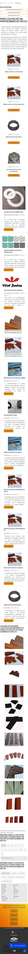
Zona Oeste (21, 873)
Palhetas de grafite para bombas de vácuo (14, 9)
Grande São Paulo (20, 877)
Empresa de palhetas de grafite (14, 12)
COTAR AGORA (13, 77)
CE (16, 849)
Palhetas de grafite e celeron (14, 15)
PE (9, 849)
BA (12, 849)
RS (5, 849)
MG (12, 845)
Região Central (5, 873)
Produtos (14, 919)
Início (14, 911)
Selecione (3, 845)
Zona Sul (4, 877)
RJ (8, 845)
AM (25, 849)
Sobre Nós (14, 915)
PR (22, 845)
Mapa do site (14, 923)
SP (18, 845)
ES (15, 845)
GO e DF (20, 849)
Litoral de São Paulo (6, 881)
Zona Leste (11, 877)
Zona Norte (14, 873)
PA (2, 854)
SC (2, 849)
